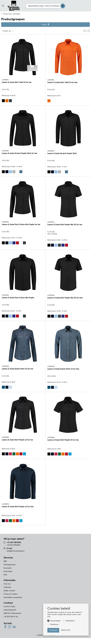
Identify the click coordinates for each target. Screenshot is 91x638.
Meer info (65, 630)
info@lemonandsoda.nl (15, 551)
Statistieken (70, 621)
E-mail (9, 548)
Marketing (54, 624)
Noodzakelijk (55, 621)
